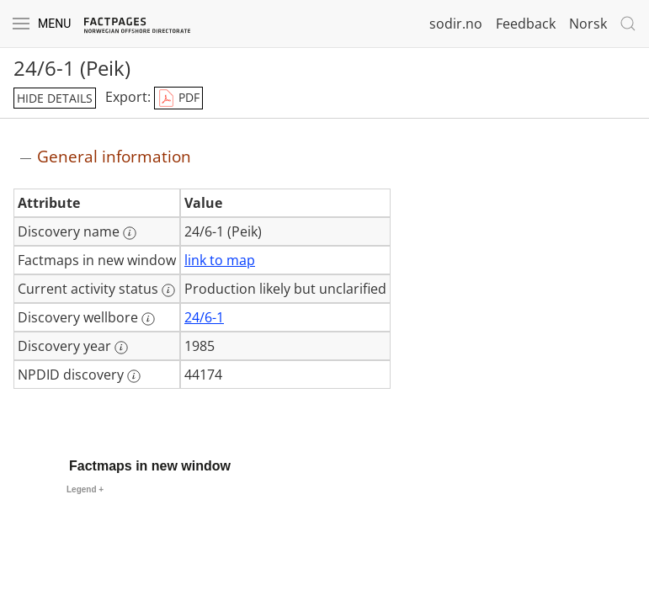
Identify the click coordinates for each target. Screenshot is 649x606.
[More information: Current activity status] (168, 290)
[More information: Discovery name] (129, 233)
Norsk (588, 23)
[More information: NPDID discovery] (134, 376)
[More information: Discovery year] (121, 347)
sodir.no (455, 23)
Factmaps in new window (150, 466)
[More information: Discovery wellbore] (148, 319)
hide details (55, 98)
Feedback (526, 23)
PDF (178, 98)
